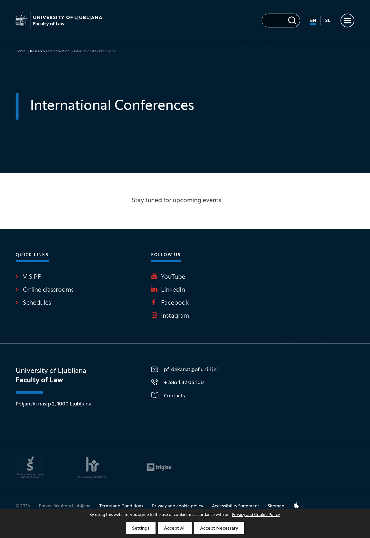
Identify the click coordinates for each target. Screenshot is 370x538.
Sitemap (276, 506)
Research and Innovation (49, 51)
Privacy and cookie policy (177, 506)
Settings (140, 528)
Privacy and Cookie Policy (256, 515)
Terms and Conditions (121, 506)
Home (20, 51)
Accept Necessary (219, 528)
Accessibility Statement (235, 506)
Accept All (175, 528)
